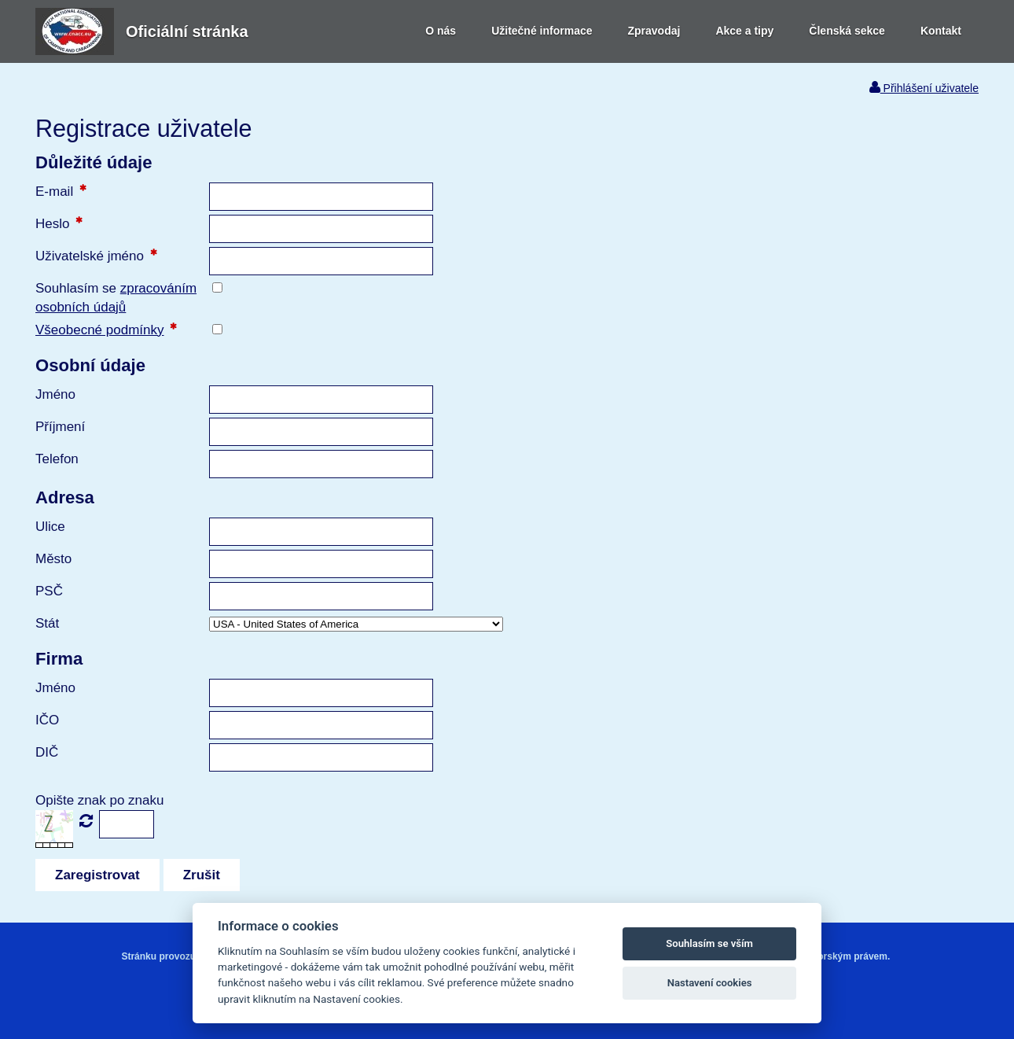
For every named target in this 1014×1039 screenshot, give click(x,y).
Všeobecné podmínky (99, 329)
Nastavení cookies (709, 983)
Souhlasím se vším (709, 943)
